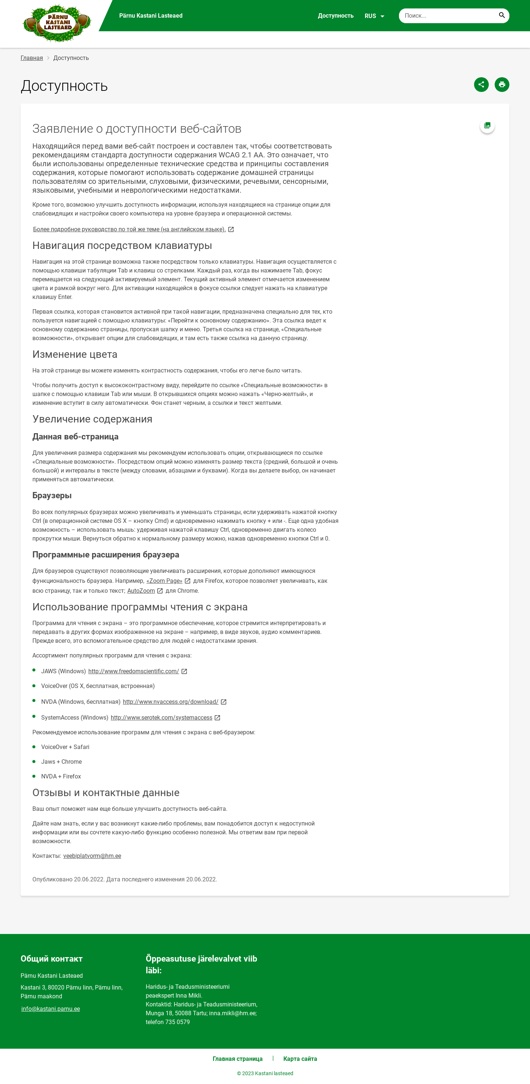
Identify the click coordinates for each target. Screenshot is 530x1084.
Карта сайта (300, 1058)
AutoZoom (145, 590)
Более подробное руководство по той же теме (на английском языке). (134, 229)
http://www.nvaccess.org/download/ (175, 701)
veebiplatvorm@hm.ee (92, 855)
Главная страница (238, 1058)
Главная (32, 57)
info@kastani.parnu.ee (50, 1008)
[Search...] (502, 16)
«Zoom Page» (169, 580)
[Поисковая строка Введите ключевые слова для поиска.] (454, 15)
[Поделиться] (481, 84)
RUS (375, 16)
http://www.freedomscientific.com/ (138, 671)
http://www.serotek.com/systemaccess (166, 717)
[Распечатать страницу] (502, 84)
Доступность (336, 15)
